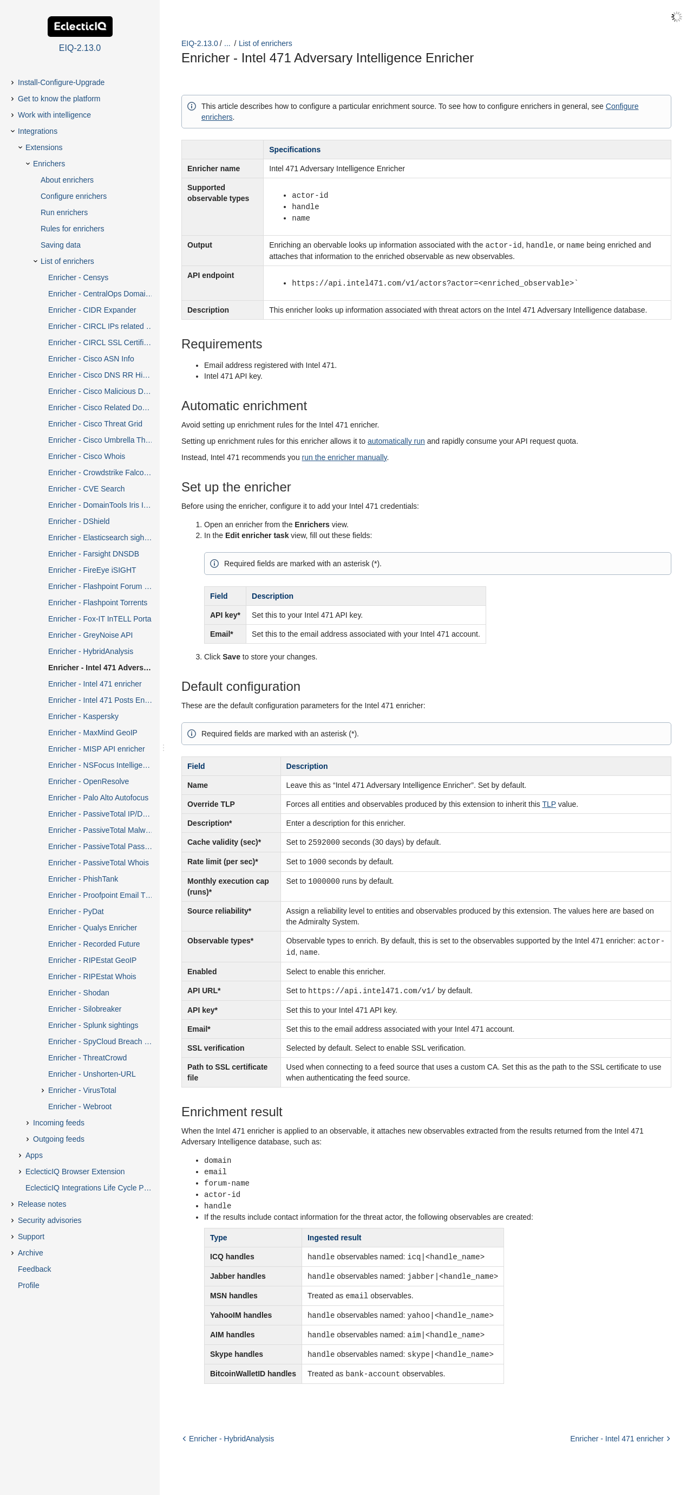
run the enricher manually (344, 454)
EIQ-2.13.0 (199, 43)
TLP (549, 801)
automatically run (396, 438)
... (227, 43)
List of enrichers (265, 43)
